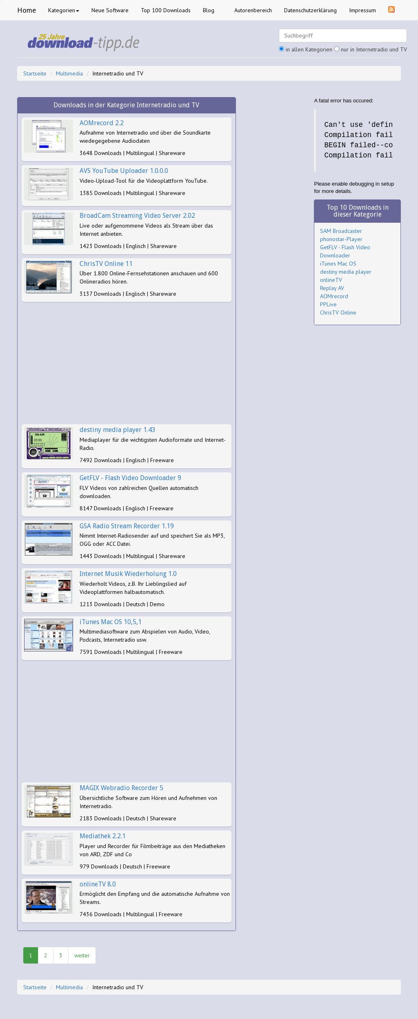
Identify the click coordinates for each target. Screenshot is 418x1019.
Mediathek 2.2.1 (103, 836)
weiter (82, 955)
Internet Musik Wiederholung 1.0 (128, 574)
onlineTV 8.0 (98, 884)
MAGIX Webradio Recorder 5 (121, 788)
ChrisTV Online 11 (106, 264)
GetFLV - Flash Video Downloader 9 (130, 478)
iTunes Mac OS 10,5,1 (111, 622)
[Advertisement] (126, 363)
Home (26, 10)
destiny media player (345, 271)
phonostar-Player (341, 239)
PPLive (328, 304)
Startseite (35, 73)
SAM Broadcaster (341, 231)
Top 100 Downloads (166, 10)
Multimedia (69, 73)
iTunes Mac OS (338, 263)
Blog (208, 10)
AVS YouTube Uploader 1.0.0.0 (124, 171)
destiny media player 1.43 (118, 430)
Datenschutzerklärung (310, 10)
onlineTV (331, 280)
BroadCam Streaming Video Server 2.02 (137, 215)
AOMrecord (334, 296)
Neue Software (110, 10)
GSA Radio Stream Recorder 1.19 (127, 526)
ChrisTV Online (338, 312)
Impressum (362, 10)
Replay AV (332, 288)
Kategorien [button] (63, 10)
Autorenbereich (253, 10)
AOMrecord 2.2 (102, 123)
